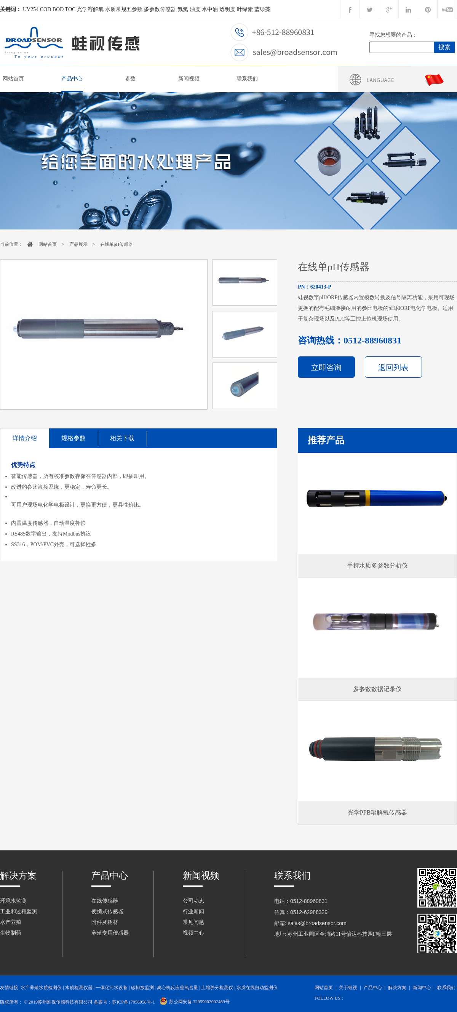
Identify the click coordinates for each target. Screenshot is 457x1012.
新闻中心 (422, 987)
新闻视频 (189, 79)
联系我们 (247, 79)
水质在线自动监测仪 (257, 987)
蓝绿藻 (262, 9)
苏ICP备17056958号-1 (133, 1002)
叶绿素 (245, 9)
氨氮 (182, 9)
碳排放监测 (142, 987)
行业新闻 (193, 911)
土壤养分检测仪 (217, 987)
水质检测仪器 (79, 987)
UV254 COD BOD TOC (49, 9)
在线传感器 (104, 901)
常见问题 (193, 922)
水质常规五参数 (123, 9)
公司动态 (193, 901)
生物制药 (10, 933)
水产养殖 (10, 922)
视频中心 (193, 933)
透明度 (227, 9)
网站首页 (13, 79)
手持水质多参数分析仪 (377, 565)
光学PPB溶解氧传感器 (377, 812)
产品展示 (78, 244)
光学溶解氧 (90, 9)
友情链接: (9, 987)
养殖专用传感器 (110, 933)
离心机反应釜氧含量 (177, 987)
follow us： (330, 998)
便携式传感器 (107, 911)
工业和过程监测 (18, 911)
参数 (130, 79)
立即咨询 (326, 367)
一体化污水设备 (112, 987)
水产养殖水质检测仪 (41, 987)
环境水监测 (13, 901)
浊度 (195, 9)
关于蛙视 (348, 987)
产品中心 (72, 79)
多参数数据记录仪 (377, 689)
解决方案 (18, 875)
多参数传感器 (160, 9)
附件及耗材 (104, 922)
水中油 (210, 9)
